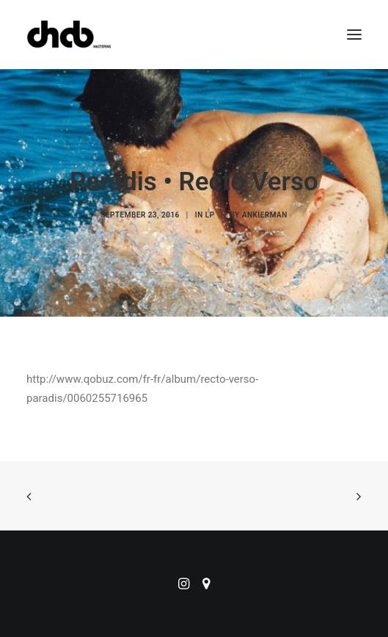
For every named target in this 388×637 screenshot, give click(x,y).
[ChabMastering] (68, 34)
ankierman (265, 215)
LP (210, 215)
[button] (354, 34)
